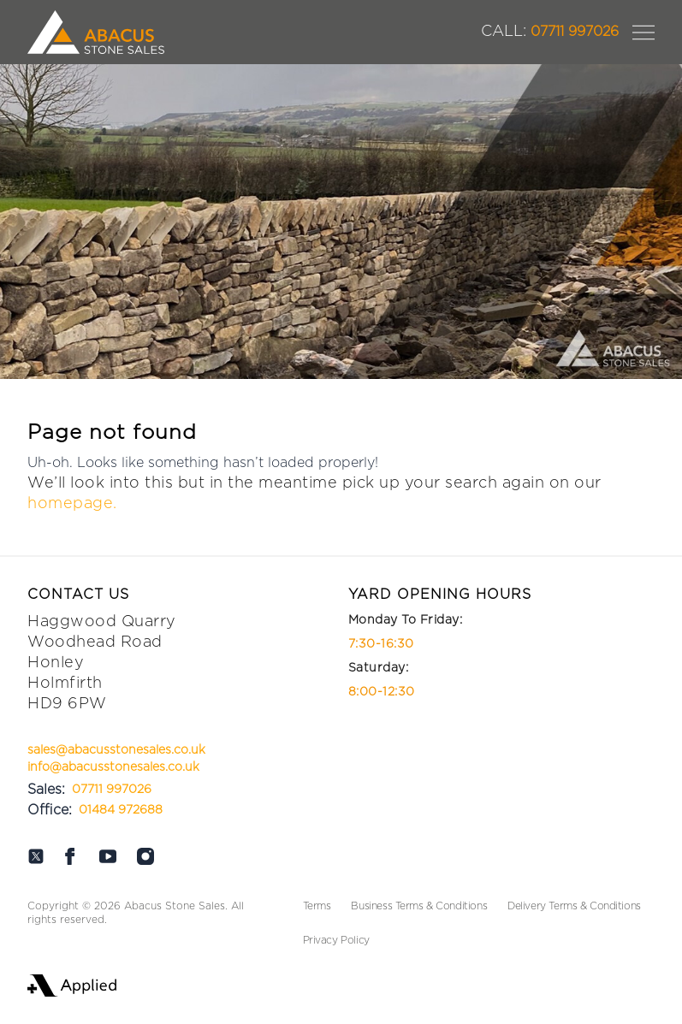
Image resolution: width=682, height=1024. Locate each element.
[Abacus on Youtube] (108, 856)
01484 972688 (121, 810)
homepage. (72, 504)
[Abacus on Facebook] (70, 856)
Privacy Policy (336, 940)
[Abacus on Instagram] (145, 856)
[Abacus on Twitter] (36, 856)
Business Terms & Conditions (419, 906)
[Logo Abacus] (96, 32)
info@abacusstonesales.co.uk (113, 767)
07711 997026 (550, 31)
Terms (317, 906)
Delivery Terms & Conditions (574, 906)
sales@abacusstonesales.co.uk (116, 750)
